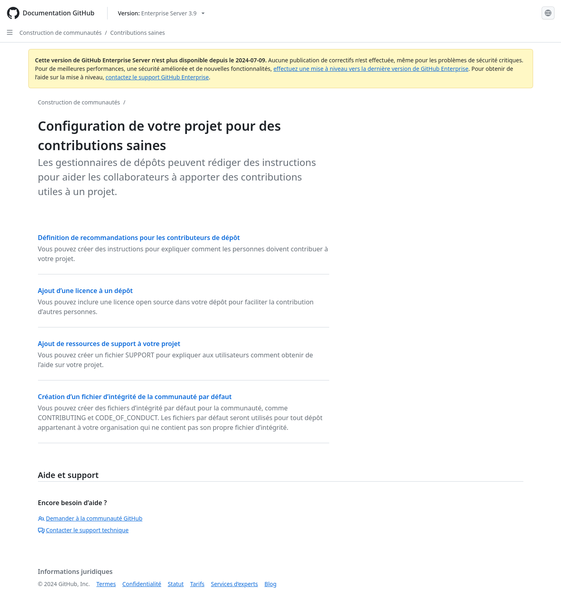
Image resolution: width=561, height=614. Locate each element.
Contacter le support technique (83, 530)
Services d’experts (234, 584)
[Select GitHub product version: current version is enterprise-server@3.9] (161, 13)
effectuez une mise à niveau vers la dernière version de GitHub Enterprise (370, 68)
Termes (106, 584)
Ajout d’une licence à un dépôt (85, 290)
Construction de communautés (60, 32)
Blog (271, 584)
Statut (176, 584)
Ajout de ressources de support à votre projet (109, 343)
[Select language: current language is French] (548, 12)
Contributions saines (137, 32)
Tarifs (197, 584)
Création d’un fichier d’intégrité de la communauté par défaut (135, 396)
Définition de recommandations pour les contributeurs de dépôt (139, 237)
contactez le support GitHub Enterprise (157, 77)
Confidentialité (141, 584)
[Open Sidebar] (9, 32)
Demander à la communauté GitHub (90, 518)
